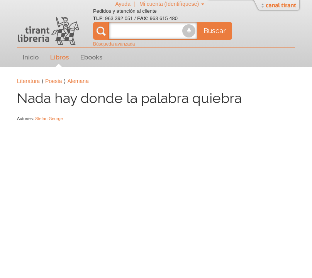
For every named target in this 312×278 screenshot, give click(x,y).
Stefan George (49, 118)
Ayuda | (126, 4)
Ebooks (91, 57)
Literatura (28, 81)
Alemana (78, 81)
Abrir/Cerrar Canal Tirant (277, 6)
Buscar (214, 31)
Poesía (53, 81)
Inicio (31, 57)
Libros (59, 57)
